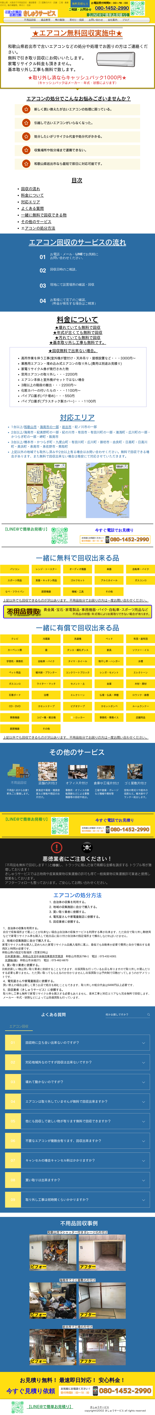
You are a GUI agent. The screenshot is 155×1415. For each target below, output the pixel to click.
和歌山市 (30, 426)
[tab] (19, 1026)
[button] (80, 3)
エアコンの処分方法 (40, 228)
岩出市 (66, 426)
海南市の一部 (49, 426)
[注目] (26, 109)
